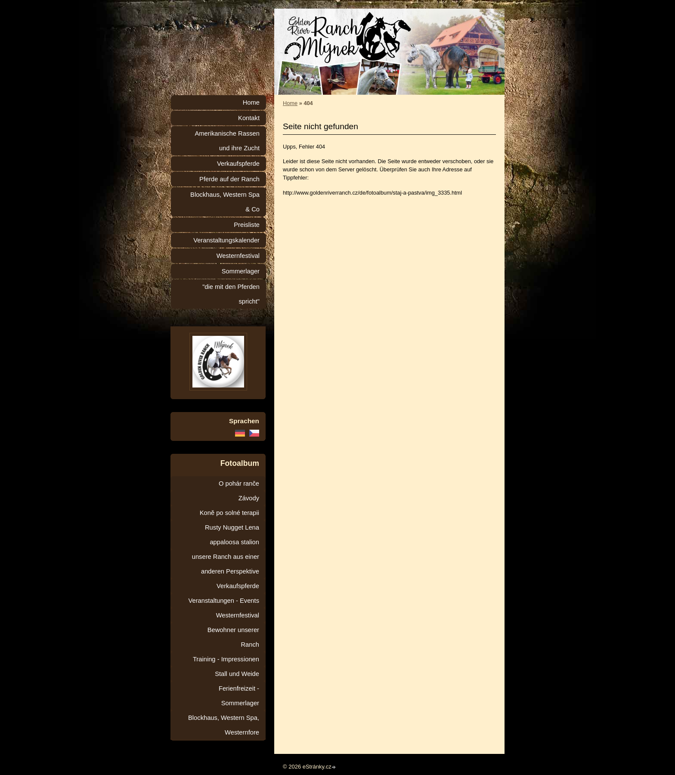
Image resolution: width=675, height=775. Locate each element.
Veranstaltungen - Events (224, 600)
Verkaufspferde (238, 163)
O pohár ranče (239, 483)
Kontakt (249, 118)
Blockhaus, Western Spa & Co (225, 202)
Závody (248, 498)
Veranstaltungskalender (226, 240)
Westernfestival (238, 255)
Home (290, 103)
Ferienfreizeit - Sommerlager (239, 696)
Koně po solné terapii (229, 512)
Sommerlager (241, 271)
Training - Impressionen (226, 659)
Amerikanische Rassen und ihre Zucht (227, 141)
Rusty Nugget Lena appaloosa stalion (232, 535)
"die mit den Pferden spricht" (231, 294)
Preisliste (247, 224)
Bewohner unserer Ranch (233, 637)
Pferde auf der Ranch (229, 179)
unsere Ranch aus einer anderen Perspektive (225, 564)
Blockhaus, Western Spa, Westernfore (223, 725)
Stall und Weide (237, 673)
